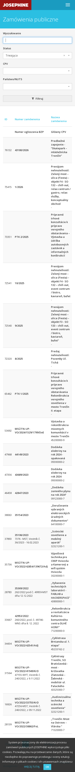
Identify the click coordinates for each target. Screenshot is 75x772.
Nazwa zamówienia (59, 119)
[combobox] (37, 55)
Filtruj (37, 98)
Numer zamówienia (27, 119)
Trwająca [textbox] (35, 55)
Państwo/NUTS (12, 79)
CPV (5, 64)
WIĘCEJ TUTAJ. (32, 766)
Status (7, 48)
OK (47, 767)
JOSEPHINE (15, 4)
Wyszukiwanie (12, 33)
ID (6, 119)
